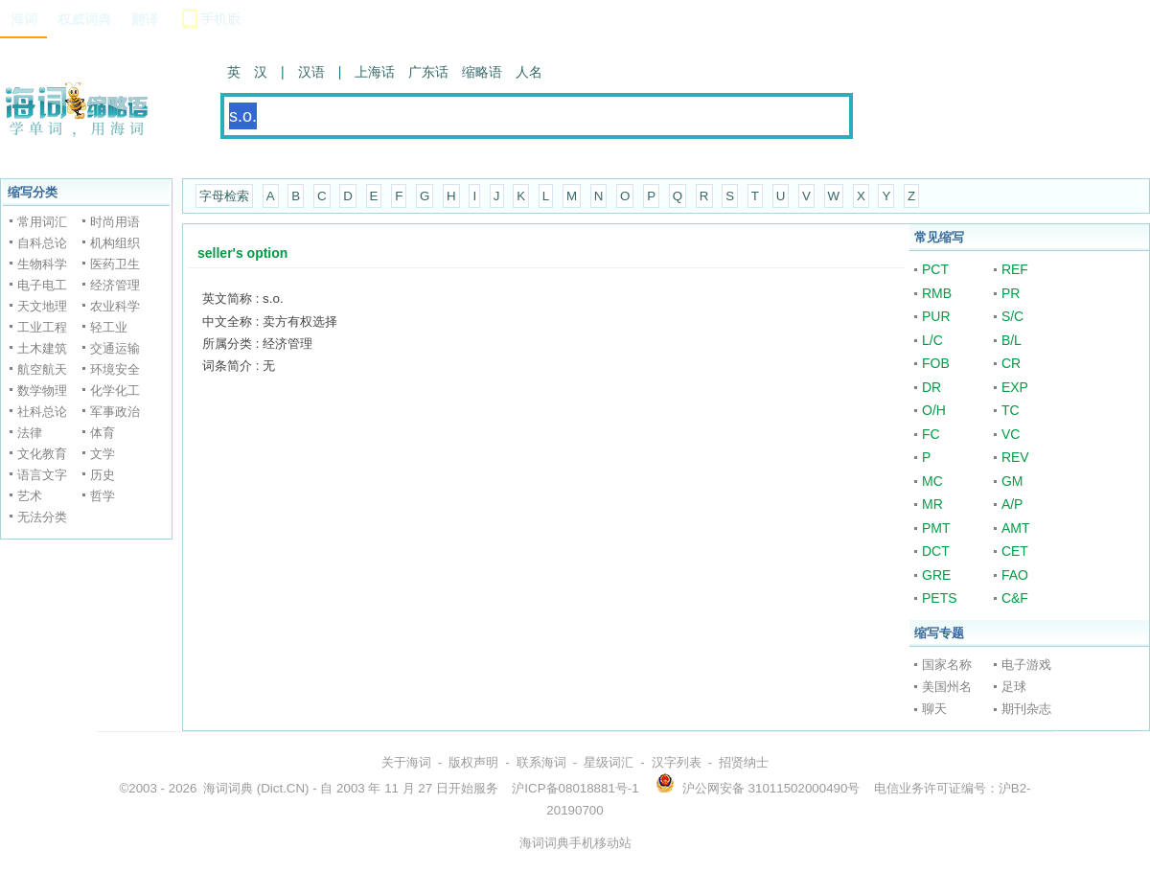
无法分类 (42, 517)
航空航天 (42, 369)
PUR (936, 316)
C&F (1014, 598)
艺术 (29, 496)
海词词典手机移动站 (575, 843)
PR (1010, 293)
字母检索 (224, 196)
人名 (529, 72)
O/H (934, 410)
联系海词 (541, 762)
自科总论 (42, 243)
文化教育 (42, 454)
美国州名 (947, 686)
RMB (937, 293)
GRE (936, 575)
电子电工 (42, 285)
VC (1010, 434)
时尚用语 (115, 222)
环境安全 (115, 369)
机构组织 (115, 243)
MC (932, 481)
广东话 (428, 72)
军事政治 (115, 411)
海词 (24, 19)
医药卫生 (115, 264)
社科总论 (42, 411)
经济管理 (115, 285)
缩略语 (482, 72)
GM (1012, 481)
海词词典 (228, 788)
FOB (936, 363)
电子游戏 (1026, 664)
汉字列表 (677, 762)
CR (1011, 363)
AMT (1015, 528)
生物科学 (42, 264)
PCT (935, 269)
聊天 (934, 708)
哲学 (102, 496)
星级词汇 (608, 762)
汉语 (311, 72)
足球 (1013, 686)
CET (1014, 551)
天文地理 (42, 306)
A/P (1012, 504)
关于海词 (406, 762)
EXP (1014, 387)
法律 (29, 432)
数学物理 (42, 390)
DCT (936, 551)
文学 (102, 454)
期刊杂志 (1026, 708)
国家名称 (947, 664)
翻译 (144, 19)
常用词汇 (42, 222)
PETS (939, 598)
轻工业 (108, 327)
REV (1015, 457)
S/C (1012, 316)
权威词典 (84, 19)
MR (932, 504)
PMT (936, 528)
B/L (1011, 340)
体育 (102, 432)
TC (1010, 410)
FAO (1014, 575)
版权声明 (473, 762)
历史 (102, 475)
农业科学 (115, 306)
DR (931, 387)
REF (1014, 269)
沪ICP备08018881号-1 (575, 788)
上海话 (375, 72)
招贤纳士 (744, 762)
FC (931, 434)
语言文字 (42, 475)
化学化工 (115, 390)
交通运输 (115, 348)
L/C (932, 340)
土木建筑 (42, 348)
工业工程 (42, 327)
